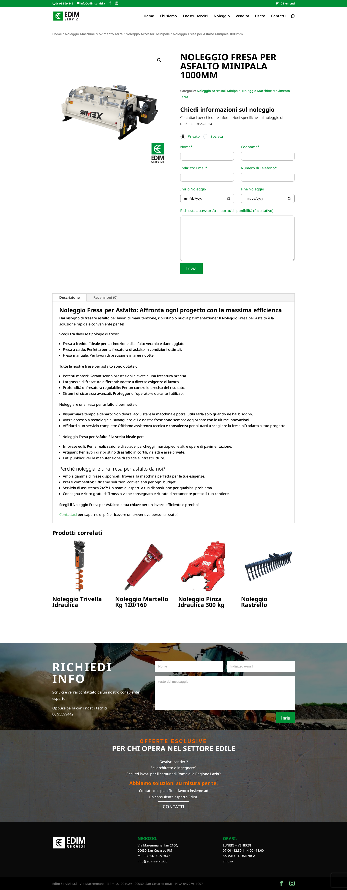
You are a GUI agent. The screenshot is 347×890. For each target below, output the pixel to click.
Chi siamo (168, 16)
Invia (285, 717)
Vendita (242, 16)
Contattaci (68, 514)
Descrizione (69, 297)
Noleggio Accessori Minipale (148, 34)
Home (149, 16)
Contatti (278, 16)
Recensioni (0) (105, 297)
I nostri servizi (195, 16)
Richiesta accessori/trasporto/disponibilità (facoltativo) (237, 235)
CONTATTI (173, 807)
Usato (260, 16)
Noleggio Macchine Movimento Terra (94, 34)
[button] (159, 60)
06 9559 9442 (160, 856)
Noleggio (222, 16)
